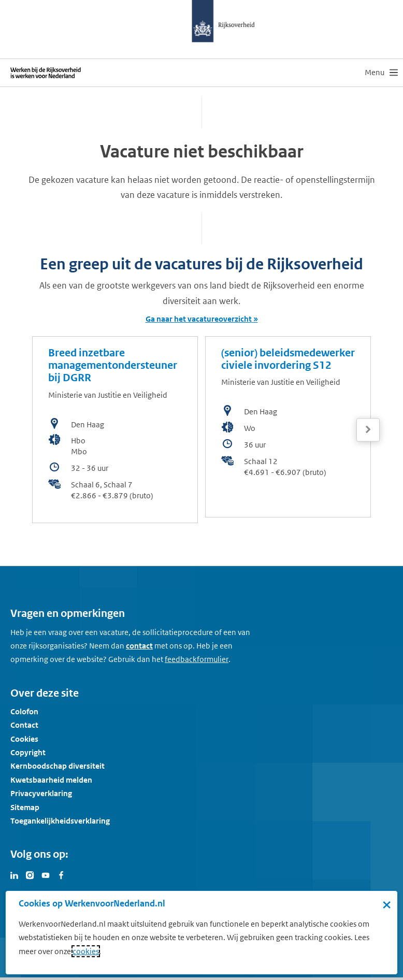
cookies (86, 951)
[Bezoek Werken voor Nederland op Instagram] (30, 874)
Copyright (28, 752)
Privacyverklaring (41, 793)
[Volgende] (368, 429)
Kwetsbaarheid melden (51, 780)
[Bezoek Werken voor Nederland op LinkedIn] (14, 874)
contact (139, 646)
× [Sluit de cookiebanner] (386, 904)
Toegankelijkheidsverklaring (60, 821)
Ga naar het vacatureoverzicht (199, 319)
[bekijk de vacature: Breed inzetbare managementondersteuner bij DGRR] (115, 429)
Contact (24, 725)
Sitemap (24, 807)
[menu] (381, 72)
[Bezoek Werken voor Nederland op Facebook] (61, 874)
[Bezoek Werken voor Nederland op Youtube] (45, 874)
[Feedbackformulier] (196, 659)
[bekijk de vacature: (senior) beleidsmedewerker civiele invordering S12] (288, 426)
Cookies (24, 739)
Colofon (24, 711)
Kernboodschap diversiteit (57, 766)
